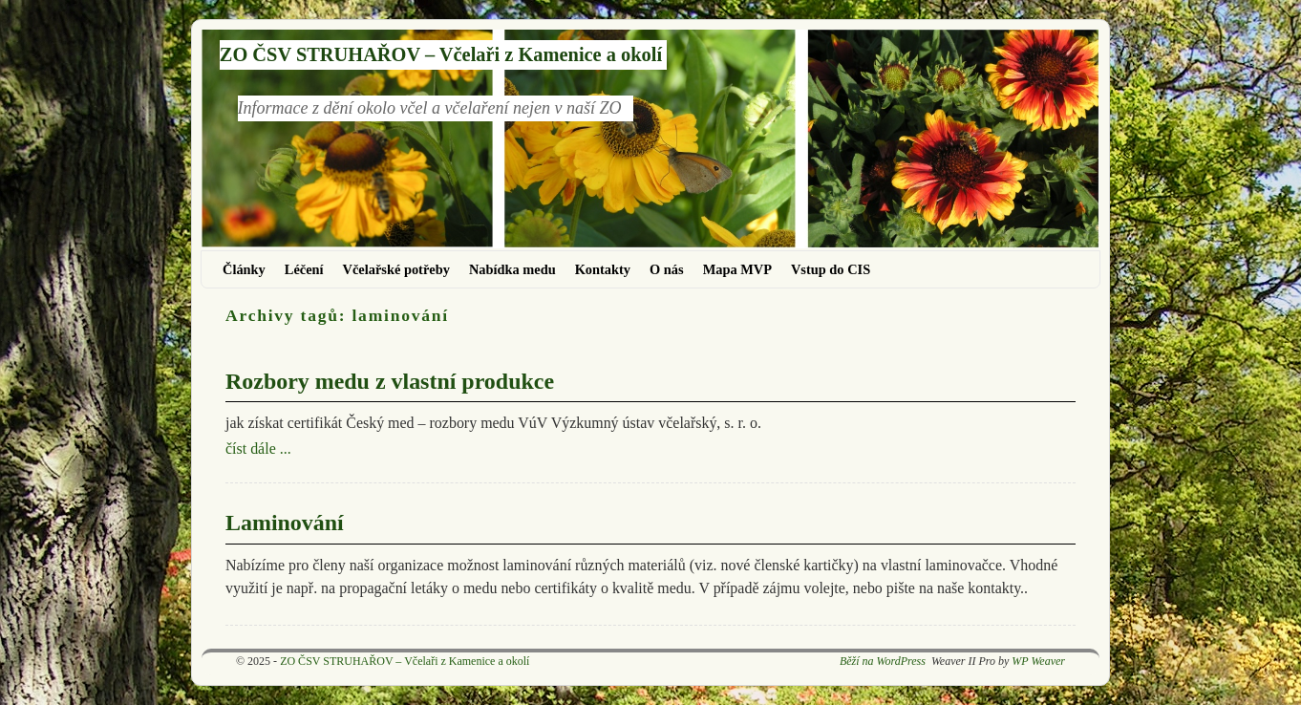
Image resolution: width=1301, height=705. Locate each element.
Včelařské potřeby (396, 269)
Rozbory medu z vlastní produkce (389, 381)
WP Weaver (1038, 661)
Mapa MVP (737, 269)
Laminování (284, 522)
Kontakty (602, 269)
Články (244, 269)
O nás (667, 269)
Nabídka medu (512, 269)
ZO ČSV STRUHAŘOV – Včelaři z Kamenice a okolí (441, 54)
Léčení (304, 269)
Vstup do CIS (830, 269)
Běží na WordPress (883, 661)
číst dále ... (258, 448)
